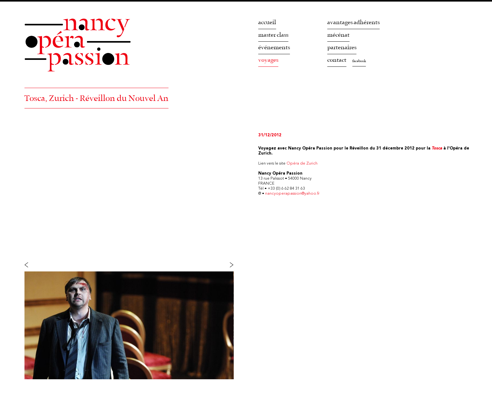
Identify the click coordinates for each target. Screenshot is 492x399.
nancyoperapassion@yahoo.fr (292, 194)
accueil (267, 22)
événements (274, 47)
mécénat (338, 35)
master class (273, 35)
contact (336, 60)
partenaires (341, 47)
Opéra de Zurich (302, 163)
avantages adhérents (353, 22)
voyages (268, 60)
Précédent (33, 264)
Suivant (225, 264)
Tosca (437, 148)
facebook (359, 61)
